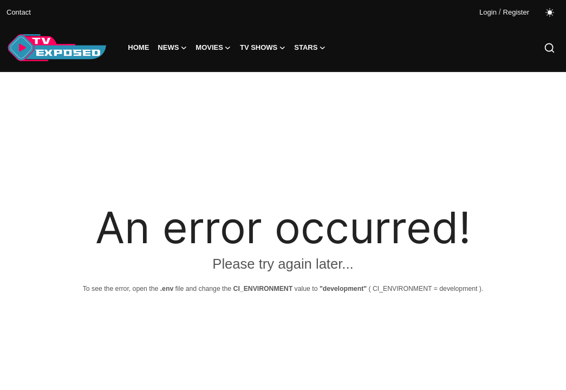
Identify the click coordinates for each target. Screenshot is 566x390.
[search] (549, 48)
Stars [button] (310, 47)
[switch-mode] (550, 12)
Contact (18, 12)
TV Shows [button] (262, 47)
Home (138, 47)
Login (488, 12)
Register (516, 12)
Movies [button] (213, 47)
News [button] (172, 47)
